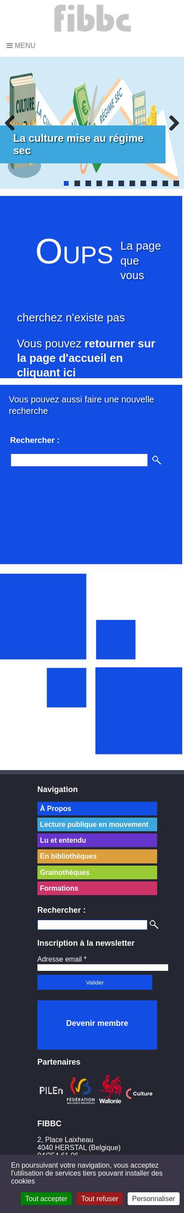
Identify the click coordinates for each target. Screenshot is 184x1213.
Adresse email (62, 959)
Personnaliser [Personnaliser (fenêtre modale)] (153, 1198)
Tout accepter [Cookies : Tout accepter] (46, 1198)
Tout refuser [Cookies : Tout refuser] (99, 1198)
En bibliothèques (68, 856)
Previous (13, 123)
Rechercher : (61, 910)
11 (176, 183)
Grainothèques (65, 872)
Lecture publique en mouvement (94, 824)
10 (165, 183)
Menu (21, 45)
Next (171, 123)
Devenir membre (97, 1023)
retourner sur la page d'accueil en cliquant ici (86, 358)
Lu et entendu (63, 840)
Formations (59, 888)
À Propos (55, 808)
